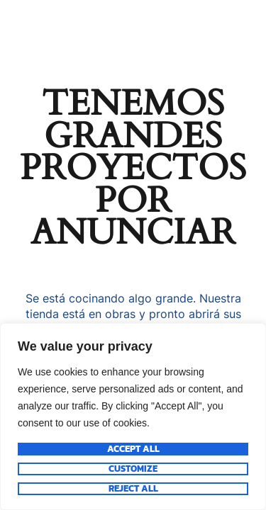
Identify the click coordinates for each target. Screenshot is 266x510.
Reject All (133, 488)
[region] (133, 416)
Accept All (133, 449)
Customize (133, 469)
